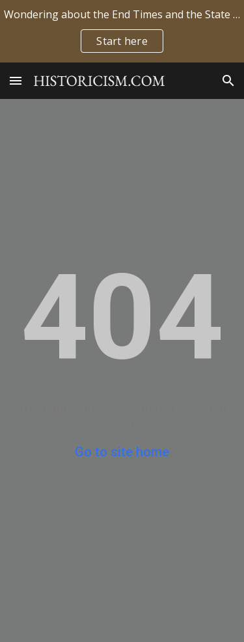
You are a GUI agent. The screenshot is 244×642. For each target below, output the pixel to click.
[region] (122, 31)
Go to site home (122, 452)
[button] (15, 80)
